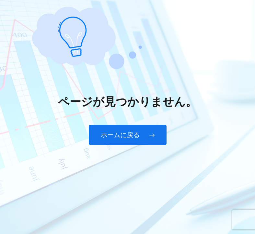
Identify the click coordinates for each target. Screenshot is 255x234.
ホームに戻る (128, 134)
